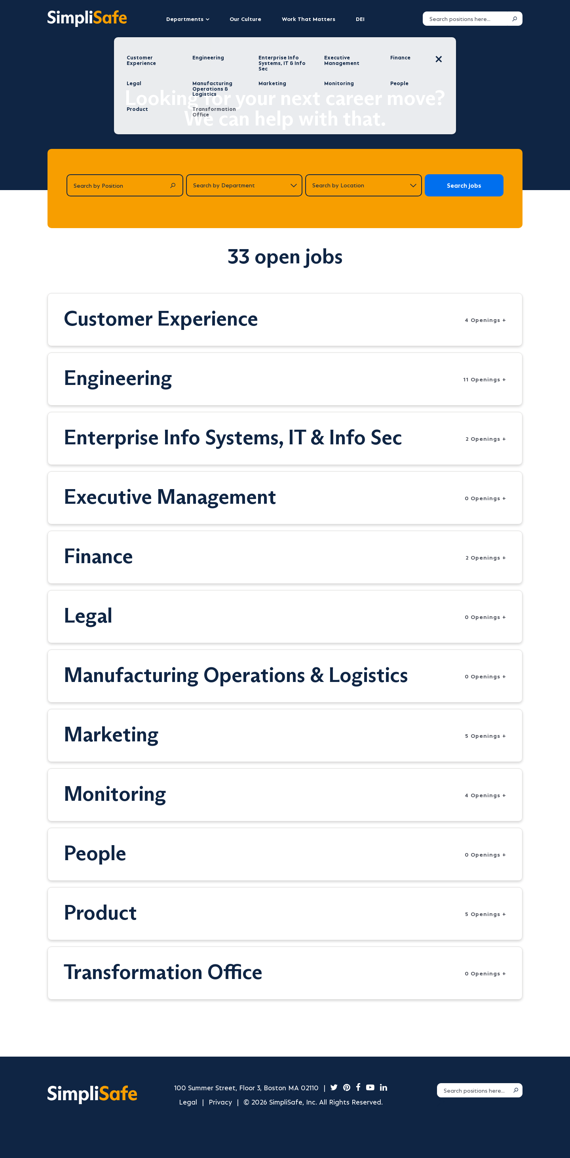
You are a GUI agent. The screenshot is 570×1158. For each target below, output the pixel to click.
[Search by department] (244, 185)
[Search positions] (465, 18)
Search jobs (464, 185)
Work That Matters (308, 18)
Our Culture (245, 18)
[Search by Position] (124, 185)
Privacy (220, 1101)
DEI (360, 18)
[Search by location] (363, 185)
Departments (184, 18)
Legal (188, 1101)
